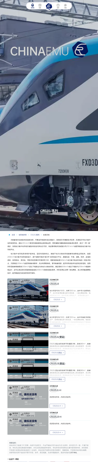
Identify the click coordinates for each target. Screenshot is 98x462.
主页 (11, 235)
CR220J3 (58, 300)
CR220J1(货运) (58, 353)
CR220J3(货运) (57, 379)
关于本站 (73, 453)
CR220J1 (58, 326)
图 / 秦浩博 (93, 229)
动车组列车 (21, 235)
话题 (65, 6)
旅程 (58, 6)
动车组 (32, 6)
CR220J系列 (33, 235)
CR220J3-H (58, 433)
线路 (40, 6)
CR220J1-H (58, 406)
